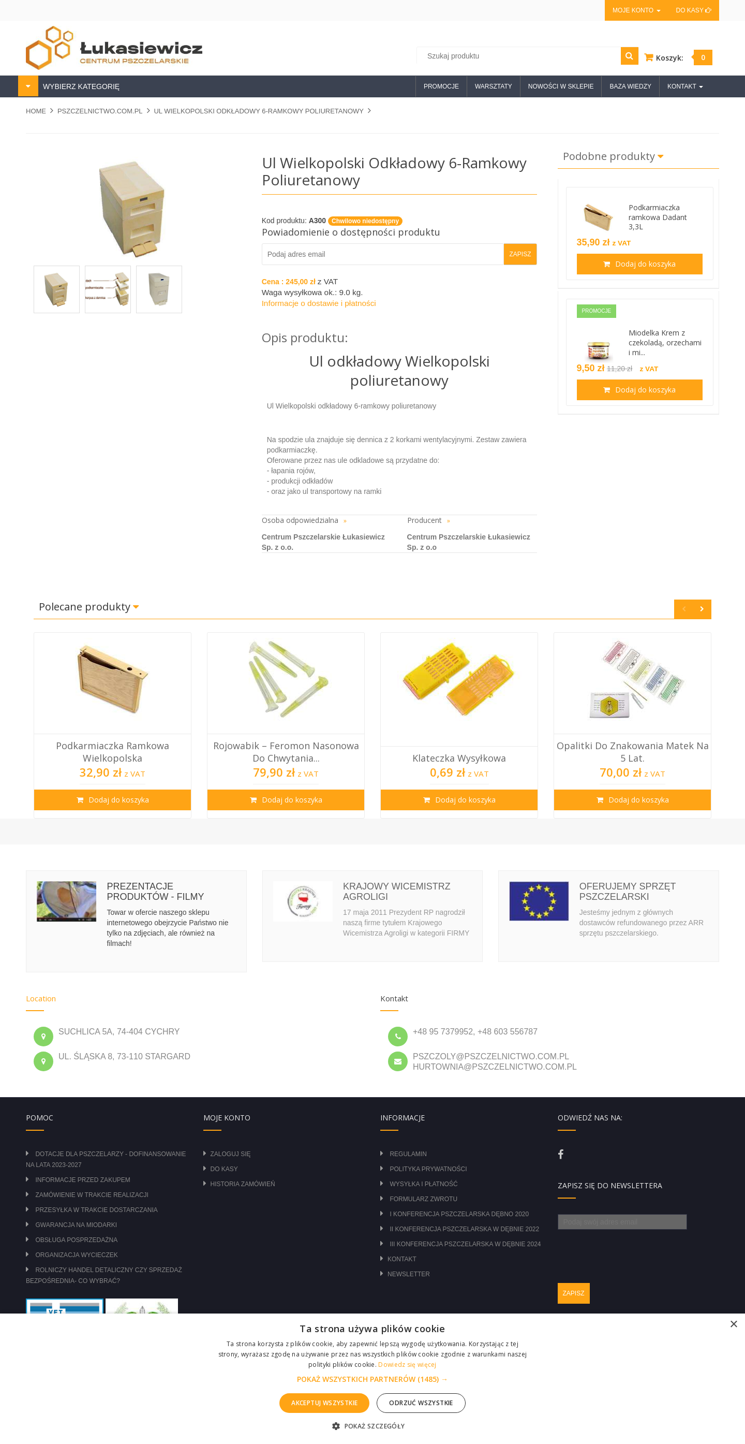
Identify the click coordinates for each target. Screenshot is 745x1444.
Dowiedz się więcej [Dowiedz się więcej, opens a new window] (407, 1364)
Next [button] (701, 609)
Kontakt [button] (685, 86)
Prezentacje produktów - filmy (155, 891)
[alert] (372, 1379)
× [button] (733, 1325)
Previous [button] (683, 609)
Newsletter (409, 1274)
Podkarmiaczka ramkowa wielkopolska (112, 751)
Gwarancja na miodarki (76, 1225)
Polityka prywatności (428, 1169)
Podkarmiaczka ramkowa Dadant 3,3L (658, 217)
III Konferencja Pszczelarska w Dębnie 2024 (465, 1244)
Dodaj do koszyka (644, 264)
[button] (372, 1379)
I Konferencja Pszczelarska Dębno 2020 (459, 1214)
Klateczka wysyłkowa (459, 758)
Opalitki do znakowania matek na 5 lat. (633, 751)
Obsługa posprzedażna (76, 1240)
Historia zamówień (243, 1184)
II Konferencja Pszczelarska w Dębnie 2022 (464, 1229)
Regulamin (408, 1154)
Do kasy (693, 10)
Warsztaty (493, 86)
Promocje (441, 86)
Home (36, 111)
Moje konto (636, 10)
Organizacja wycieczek (76, 1255)
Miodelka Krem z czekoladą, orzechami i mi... (665, 342)
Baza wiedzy (630, 86)
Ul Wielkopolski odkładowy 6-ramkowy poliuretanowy (259, 111)
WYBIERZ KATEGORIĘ (80, 86)
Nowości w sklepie (561, 86)
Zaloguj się (231, 1154)
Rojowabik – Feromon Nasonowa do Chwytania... (286, 751)
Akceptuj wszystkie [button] (324, 1402)
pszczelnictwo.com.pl (100, 111)
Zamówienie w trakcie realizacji (91, 1195)
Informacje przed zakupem (82, 1180)
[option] (112, 725)
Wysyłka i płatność (423, 1184)
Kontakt (402, 1259)
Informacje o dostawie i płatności (319, 303)
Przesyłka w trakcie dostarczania (96, 1210)
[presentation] (636, 1250)
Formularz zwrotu (423, 1199)
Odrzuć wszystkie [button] (421, 1402)
